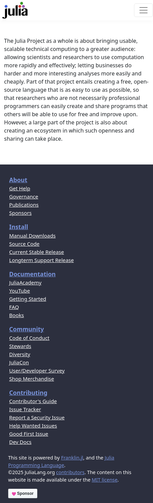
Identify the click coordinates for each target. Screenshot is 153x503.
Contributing (28, 392)
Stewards (20, 346)
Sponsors (20, 212)
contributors (70, 472)
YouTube (19, 290)
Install (18, 227)
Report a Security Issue (36, 417)
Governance (23, 196)
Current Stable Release (36, 251)
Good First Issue (28, 433)
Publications (24, 204)
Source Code (24, 243)
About (18, 180)
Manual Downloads (32, 235)
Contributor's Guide (33, 401)
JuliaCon (19, 362)
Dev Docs (20, 441)
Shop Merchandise (31, 378)
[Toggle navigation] (143, 10)
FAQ (14, 306)
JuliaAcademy (25, 282)
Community (26, 329)
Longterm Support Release (41, 260)
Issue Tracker (25, 409)
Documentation (32, 274)
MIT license (104, 479)
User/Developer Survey (36, 370)
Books (16, 315)
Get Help (19, 188)
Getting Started (27, 298)
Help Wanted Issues (33, 425)
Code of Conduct (29, 337)
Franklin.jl (72, 457)
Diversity (19, 354)
